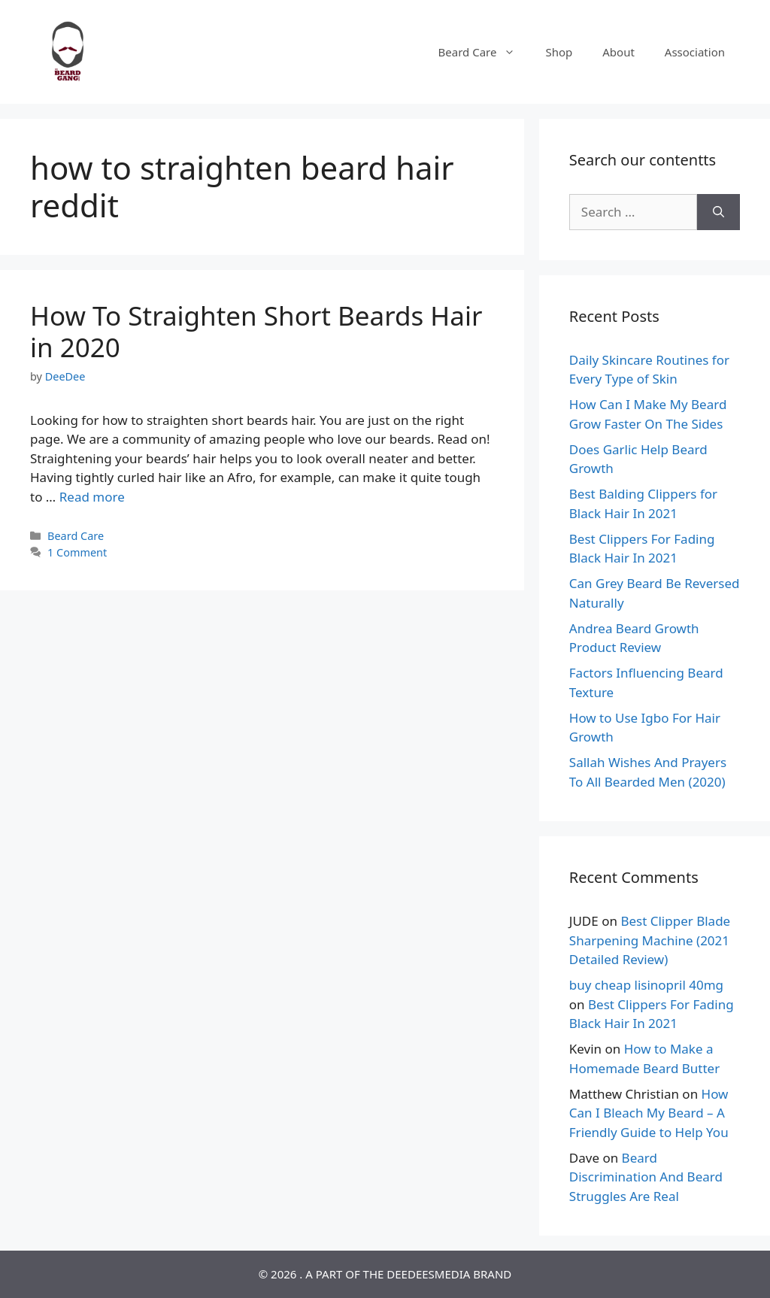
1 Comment (77, 552)
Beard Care (484, 51)
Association (695, 51)
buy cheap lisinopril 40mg (646, 984)
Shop (558, 51)
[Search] (718, 212)
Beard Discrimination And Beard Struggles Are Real (646, 1177)
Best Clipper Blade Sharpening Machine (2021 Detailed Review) (649, 940)
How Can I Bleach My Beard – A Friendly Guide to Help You (649, 1113)
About (618, 51)
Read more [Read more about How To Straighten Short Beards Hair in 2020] (92, 496)
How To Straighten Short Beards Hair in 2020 (256, 331)
